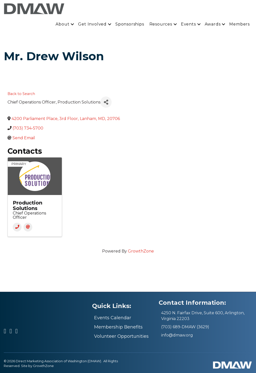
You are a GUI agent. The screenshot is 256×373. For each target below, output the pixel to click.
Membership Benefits (118, 327)
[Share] (106, 102)
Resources (160, 24)
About (62, 24)
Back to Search (21, 94)
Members (239, 24)
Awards (213, 24)
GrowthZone (141, 251)
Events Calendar (112, 317)
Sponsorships (129, 24)
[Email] (28, 227)
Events (188, 24)
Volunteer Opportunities (121, 336)
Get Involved (92, 24)
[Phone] (17, 227)
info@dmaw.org (177, 335)
